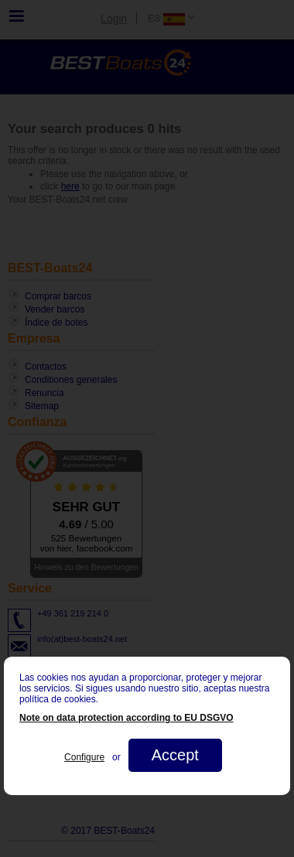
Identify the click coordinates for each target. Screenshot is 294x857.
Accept (175, 754)
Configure (84, 757)
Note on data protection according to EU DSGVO (126, 717)
